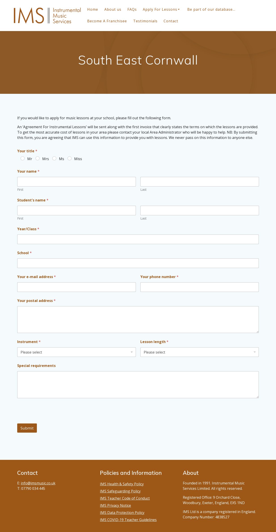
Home (92, 9)
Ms (61, 159)
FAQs (132, 9)
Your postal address (36, 301)
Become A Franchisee (107, 21)
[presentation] (51, 420)
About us (112, 9)
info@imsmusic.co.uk (38, 483)
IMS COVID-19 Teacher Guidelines (128, 519)
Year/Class (28, 229)
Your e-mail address (36, 277)
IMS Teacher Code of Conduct (125, 498)
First (20, 189)
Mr (29, 159)
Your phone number (159, 277)
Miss (78, 159)
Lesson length (154, 342)
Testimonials (145, 21)
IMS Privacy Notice (115, 505)
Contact (171, 21)
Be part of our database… (211, 9)
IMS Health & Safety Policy (122, 484)
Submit (27, 428)
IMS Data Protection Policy (122, 512)
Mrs (45, 159)
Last (143, 189)
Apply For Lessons (160, 9)
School (24, 253)
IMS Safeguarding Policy (120, 491)
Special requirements (36, 366)
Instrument (29, 342)
